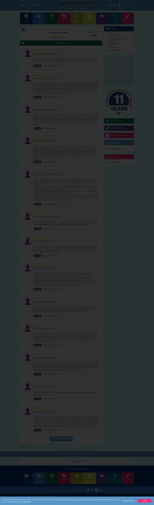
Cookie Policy (26, 502)
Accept (145, 501)
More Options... (129, 501)
